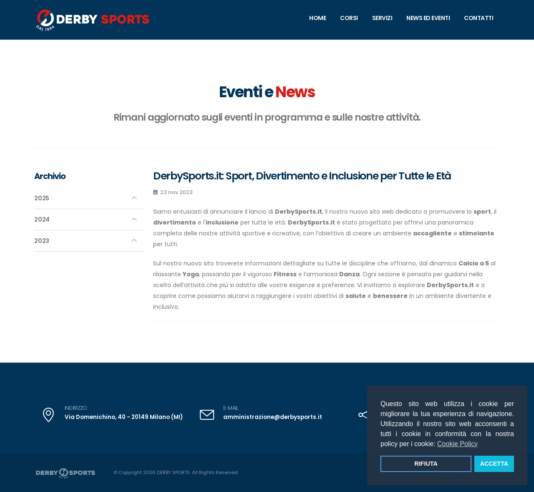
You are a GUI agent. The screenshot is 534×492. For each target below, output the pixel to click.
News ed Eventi (428, 18)
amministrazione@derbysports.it (270, 417)
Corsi (349, 18)
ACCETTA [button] (494, 463)
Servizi (382, 18)
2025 (41, 198)
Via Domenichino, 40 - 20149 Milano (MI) (121, 417)
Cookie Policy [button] (457, 443)
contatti (478, 18)
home (317, 18)
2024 (42, 219)
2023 (41, 241)
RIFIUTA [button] (426, 463)
